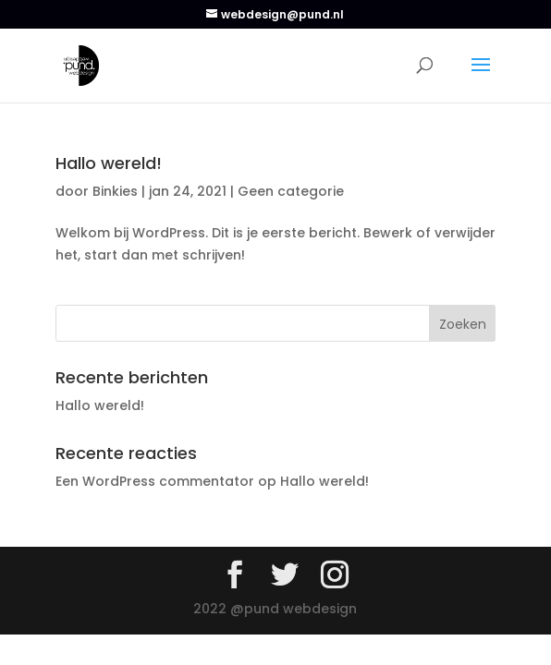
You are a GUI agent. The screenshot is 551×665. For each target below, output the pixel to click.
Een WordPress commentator (154, 481)
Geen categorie (291, 191)
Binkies (115, 191)
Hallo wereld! (108, 163)
